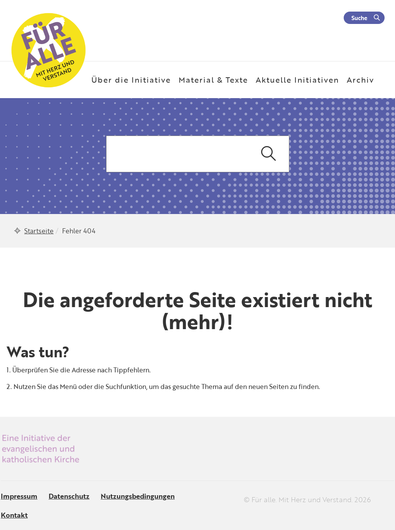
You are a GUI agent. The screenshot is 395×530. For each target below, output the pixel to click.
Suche (359, 18)
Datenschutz (69, 496)
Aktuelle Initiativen (297, 79)
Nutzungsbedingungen (138, 496)
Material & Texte (213, 79)
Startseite (39, 231)
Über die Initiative (131, 79)
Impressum (19, 496)
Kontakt (14, 515)
